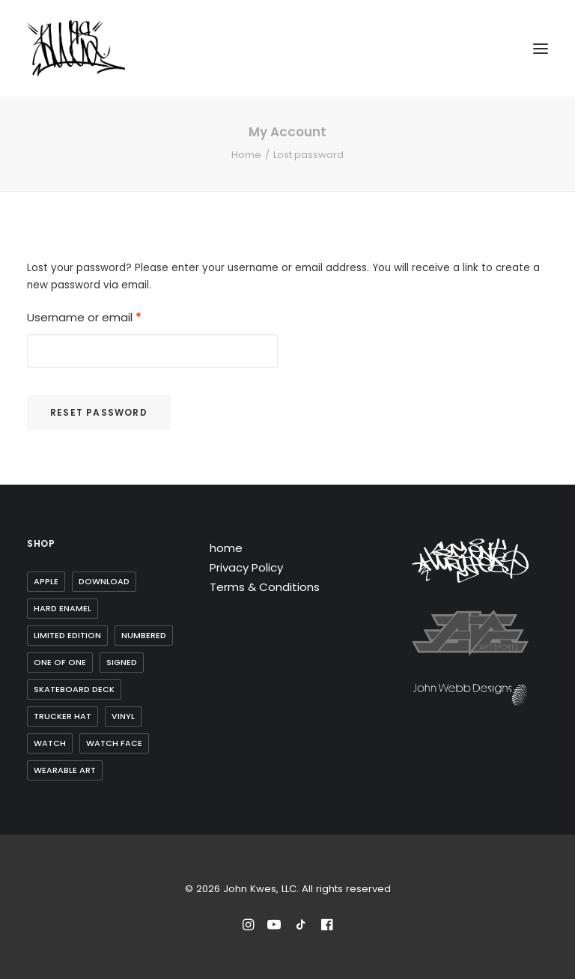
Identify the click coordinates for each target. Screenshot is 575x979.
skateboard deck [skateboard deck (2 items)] (74, 689)
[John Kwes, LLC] (76, 48)
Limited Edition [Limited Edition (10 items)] (67, 635)
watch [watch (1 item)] (50, 743)
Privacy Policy (246, 567)
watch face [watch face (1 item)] (114, 743)
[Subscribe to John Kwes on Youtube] (274, 927)
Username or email (84, 317)
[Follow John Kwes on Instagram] (248, 927)
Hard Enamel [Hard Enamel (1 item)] (62, 608)
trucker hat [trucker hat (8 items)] (62, 716)
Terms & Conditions (265, 587)
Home (246, 155)
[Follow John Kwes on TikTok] (301, 927)
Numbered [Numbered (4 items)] (143, 635)
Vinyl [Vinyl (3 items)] (123, 716)
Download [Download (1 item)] (104, 581)
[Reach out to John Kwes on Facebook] (326, 927)
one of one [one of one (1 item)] (60, 662)
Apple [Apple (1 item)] (46, 581)
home (226, 548)
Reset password (98, 412)
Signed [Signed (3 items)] (121, 662)
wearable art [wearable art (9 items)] (65, 770)
